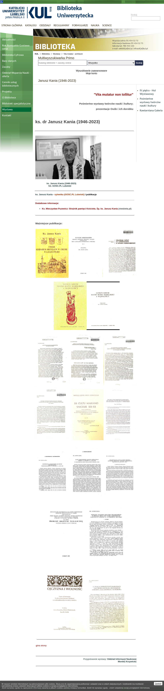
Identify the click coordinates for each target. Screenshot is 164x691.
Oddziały (45, 25)
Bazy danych (9, 61)
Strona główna (11, 25)
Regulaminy (61, 25)
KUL (37, 54)
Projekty (7, 91)
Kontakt (6, 115)
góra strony (41, 645)
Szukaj (134, 15)
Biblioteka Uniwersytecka (75, 12)
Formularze (80, 25)
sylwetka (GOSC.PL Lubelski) (69, 194)
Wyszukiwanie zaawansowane (91, 70)
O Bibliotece (9, 97)
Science (107, 25)
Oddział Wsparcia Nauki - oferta (16, 75)
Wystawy (7, 109)
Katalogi (30, 25)
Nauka (95, 25)
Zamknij (158, 684)
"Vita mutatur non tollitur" (113, 94)
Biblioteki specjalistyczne (16, 103)
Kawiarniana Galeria (151, 110)
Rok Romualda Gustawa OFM (15, 47)
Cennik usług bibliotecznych (10, 84)
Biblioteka (46, 54)
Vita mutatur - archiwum (73, 54)
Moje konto (91, 73)
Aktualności (9, 39)
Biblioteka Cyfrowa (13, 55)
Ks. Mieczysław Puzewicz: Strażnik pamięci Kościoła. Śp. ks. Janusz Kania (80, 208)
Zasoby (6, 67)
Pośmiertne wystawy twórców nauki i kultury (150, 102)
